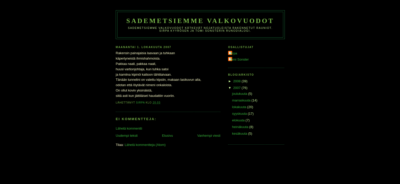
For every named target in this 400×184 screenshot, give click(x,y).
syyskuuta (240, 114)
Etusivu (167, 135)
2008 (237, 81)
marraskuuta (242, 100)
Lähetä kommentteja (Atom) (145, 145)
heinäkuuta (240, 127)
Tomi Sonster (239, 59)
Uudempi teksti (127, 135)
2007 (237, 88)
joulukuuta (240, 94)
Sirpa (233, 53)
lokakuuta (239, 107)
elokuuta (239, 120)
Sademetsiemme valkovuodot (200, 21)
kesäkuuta (240, 133)
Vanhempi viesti (208, 135)
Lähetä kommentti (129, 128)
